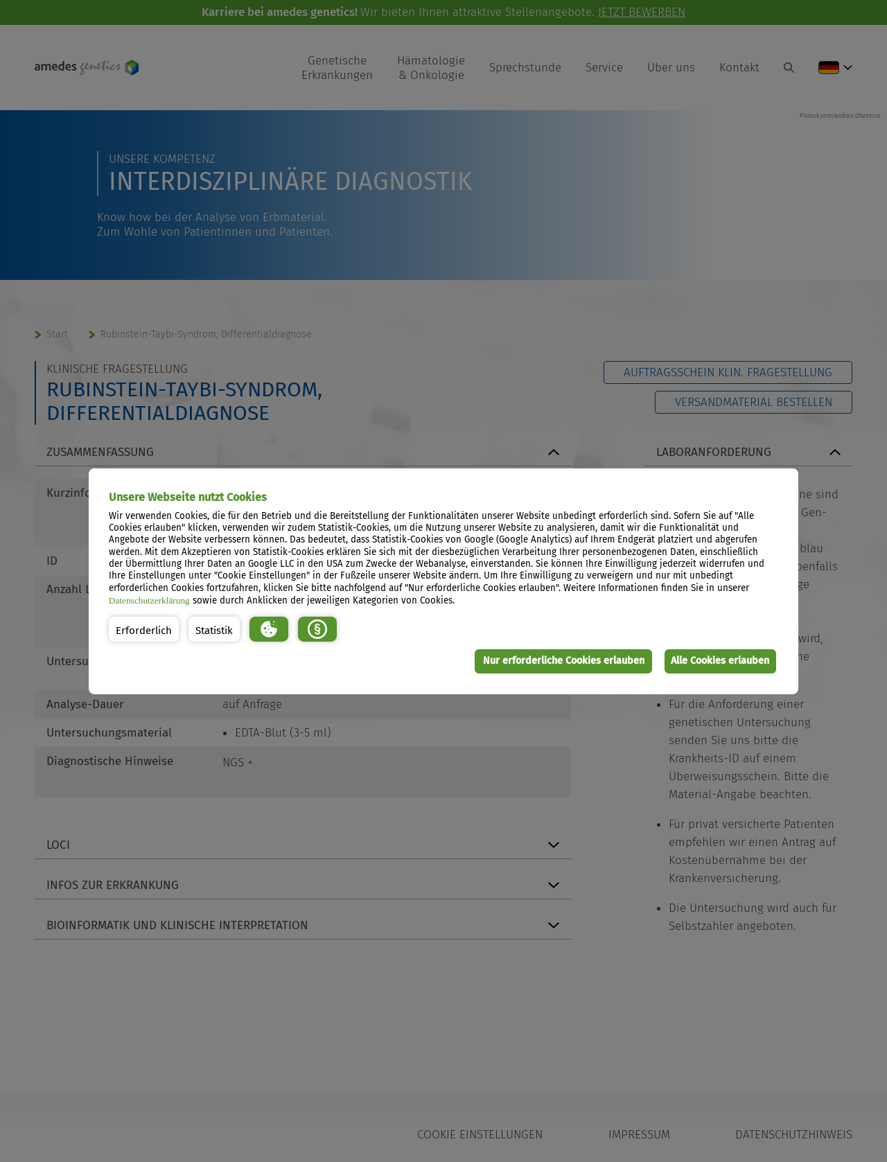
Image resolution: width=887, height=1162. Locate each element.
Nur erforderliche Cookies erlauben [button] (558, 661)
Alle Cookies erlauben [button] (718, 661)
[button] (144, 629)
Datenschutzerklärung (149, 600)
